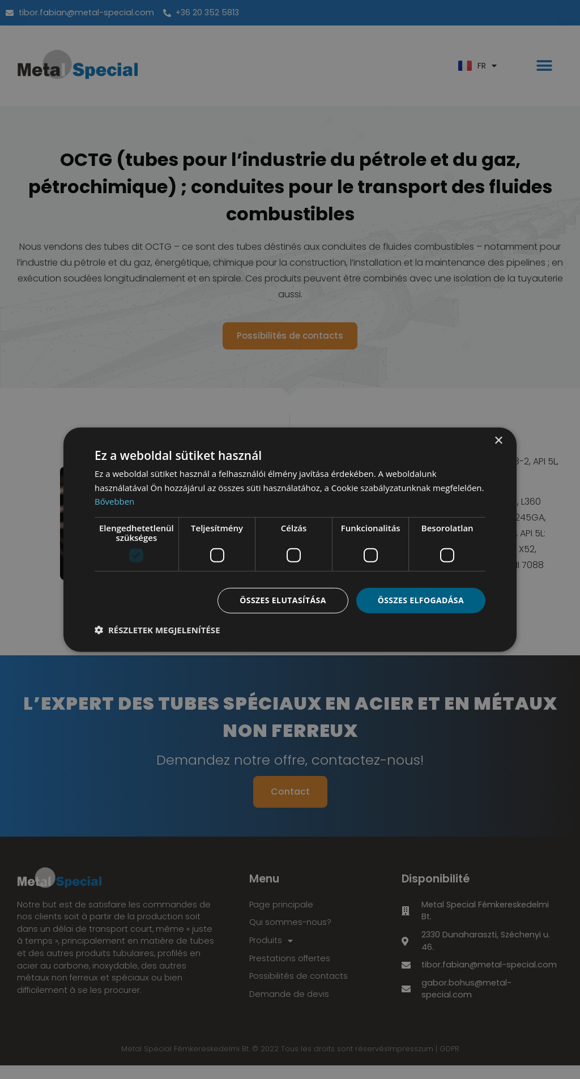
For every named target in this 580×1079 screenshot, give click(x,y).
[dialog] (290, 539)
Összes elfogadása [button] (421, 600)
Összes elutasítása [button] (283, 600)
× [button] (498, 440)
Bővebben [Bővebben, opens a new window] (115, 501)
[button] (157, 630)
